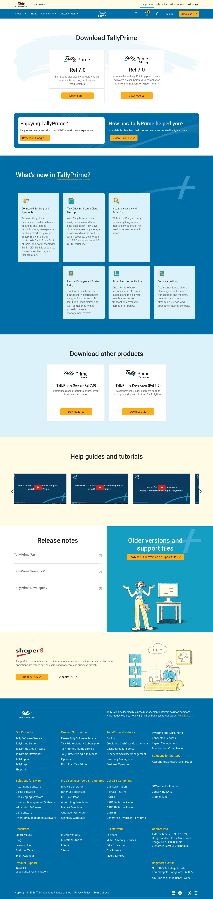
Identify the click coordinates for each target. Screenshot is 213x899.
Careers (66, 845)
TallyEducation (177, 4)
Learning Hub (24, 845)
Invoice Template (71, 807)
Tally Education (116, 845)
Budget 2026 (160, 797)
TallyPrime (147, 4)
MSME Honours (70, 834)
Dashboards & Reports (120, 748)
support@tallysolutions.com (32, 871)
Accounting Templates (74, 802)
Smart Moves (24, 835)
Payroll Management (164, 743)
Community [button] (47, 13)
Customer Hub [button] (68, 13)
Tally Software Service (29, 738)
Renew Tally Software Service (78, 738)
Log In (169, 13)
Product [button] (19, 13)
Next (199, 491)
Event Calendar (25, 855)
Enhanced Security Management (126, 754)
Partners (112, 835)
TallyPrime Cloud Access (30, 748)
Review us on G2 (124, 138)
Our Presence (115, 850)
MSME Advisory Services (121, 840)
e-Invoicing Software (28, 807)
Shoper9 (21, 769)
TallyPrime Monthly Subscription (81, 743)
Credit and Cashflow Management (127, 743)
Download (189, 13)
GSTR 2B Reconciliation (121, 807)
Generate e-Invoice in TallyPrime (126, 818)
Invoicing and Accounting (167, 733)
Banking (112, 738)
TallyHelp (21, 867)
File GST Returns (116, 792)
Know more (150, 83)
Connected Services (164, 738)
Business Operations (119, 764)
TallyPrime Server (26, 743)
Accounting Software (28, 786)
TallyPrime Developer (28, 754)
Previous (13, 491)
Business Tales (24, 850)
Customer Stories (71, 840)
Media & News (115, 855)
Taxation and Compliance (167, 748)
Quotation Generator (74, 812)
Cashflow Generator (73, 818)
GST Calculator (70, 797)
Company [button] (38, 4)
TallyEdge (193, 4)
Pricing (33, 13)
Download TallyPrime (74, 764)
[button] (157, 13)
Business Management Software (35, 802)
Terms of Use (101, 892)
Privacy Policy (82, 892)
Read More (186, 715)
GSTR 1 (111, 797)
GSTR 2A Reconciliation (121, 802)
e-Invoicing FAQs (162, 791)
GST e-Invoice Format (165, 786)
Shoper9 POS (32, 677)
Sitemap (66, 850)
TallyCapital (161, 4)
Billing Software (25, 792)
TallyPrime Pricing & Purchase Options (79, 756)
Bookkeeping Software (29, 797)
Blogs (19, 840)
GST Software (24, 812)
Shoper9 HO (67, 677)
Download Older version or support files (155, 557)
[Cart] (146, 14)
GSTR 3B (112, 812)
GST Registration (117, 786)
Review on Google (35, 138)
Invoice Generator (72, 786)
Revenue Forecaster (73, 792)
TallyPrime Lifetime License (77, 748)
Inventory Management (121, 759)
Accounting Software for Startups (172, 761)
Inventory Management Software (36, 818)
